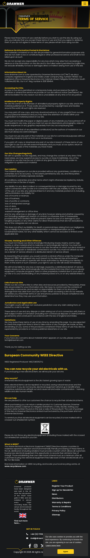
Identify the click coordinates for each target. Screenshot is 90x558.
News (54, 494)
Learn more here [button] (53, 546)
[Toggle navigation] (85, 3)
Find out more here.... (21, 521)
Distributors (57, 498)
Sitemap (56, 514)
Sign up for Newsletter (62, 490)
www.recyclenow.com (15, 466)
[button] (28, 546)
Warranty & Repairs (61, 502)
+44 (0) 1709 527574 (40, 534)
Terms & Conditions (61, 506)
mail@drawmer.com (40, 538)
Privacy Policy (58, 510)
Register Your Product (62, 486)
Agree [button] (65, 551)
